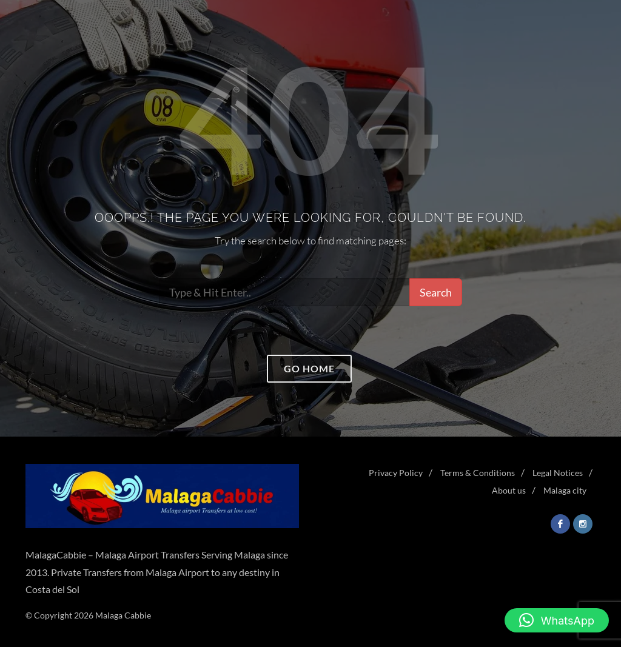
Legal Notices (557, 473)
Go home (309, 368)
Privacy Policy (396, 473)
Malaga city (564, 490)
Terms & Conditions (477, 473)
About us (509, 490)
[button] (557, 620)
